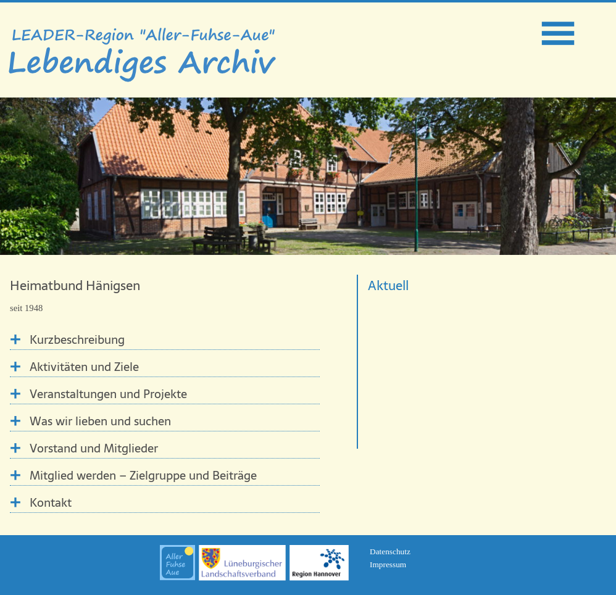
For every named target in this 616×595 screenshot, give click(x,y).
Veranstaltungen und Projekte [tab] (108, 394)
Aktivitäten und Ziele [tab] (84, 367)
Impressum (388, 564)
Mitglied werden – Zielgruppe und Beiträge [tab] (143, 475)
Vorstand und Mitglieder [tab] (94, 448)
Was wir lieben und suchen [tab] (100, 421)
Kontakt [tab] (51, 502)
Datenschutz (390, 551)
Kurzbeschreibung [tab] (77, 339)
